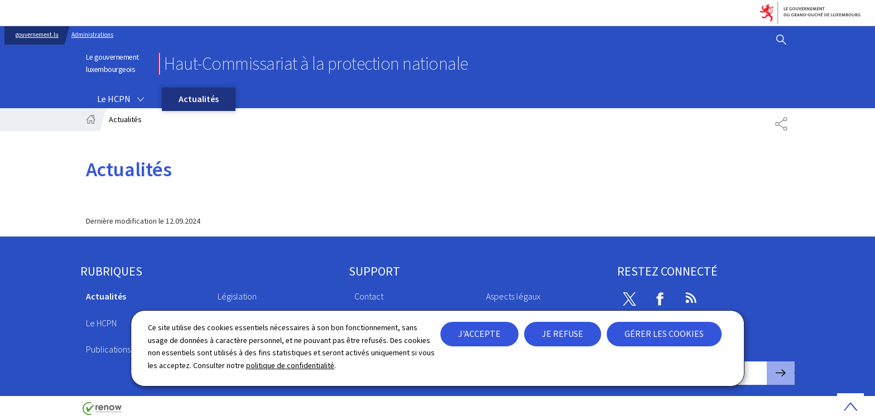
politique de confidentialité (290, 365)
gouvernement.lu (37, 35)
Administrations (92, 35)
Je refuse (562, 334)
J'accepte (479, 334)
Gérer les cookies (664, 334)
